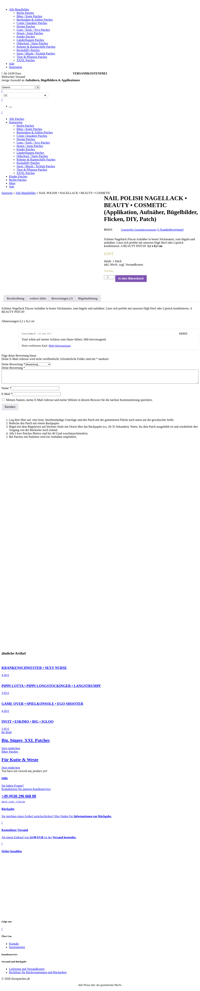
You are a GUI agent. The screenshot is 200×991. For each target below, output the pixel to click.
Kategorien (15, 122)
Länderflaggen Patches (30, 40)
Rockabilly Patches (28, 50)
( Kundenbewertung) (170, 229)
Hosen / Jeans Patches (30, 33)
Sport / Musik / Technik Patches (36, 53)
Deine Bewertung (13, 364)
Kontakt (14, 943)
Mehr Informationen (60, 345)
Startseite (7, 193)
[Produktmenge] (109, 277)
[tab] (15, 298)
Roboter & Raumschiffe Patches (36, 46)
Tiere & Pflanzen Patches (32, 56)
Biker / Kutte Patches (29, 16)
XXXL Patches (26, 60)
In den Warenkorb (131, 278)
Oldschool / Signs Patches (32, 43)
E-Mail (7, 393)
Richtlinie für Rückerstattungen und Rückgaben (38, 972)
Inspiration (15, 67)
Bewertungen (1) (62, 298)
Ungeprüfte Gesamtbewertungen (138, 229)
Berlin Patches (25, 12)
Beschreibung (15, 298)
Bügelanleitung (88, 298)
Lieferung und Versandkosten (26, 969)
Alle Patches (16, 118)
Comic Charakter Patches (32, 23)
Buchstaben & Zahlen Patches (35, 19)
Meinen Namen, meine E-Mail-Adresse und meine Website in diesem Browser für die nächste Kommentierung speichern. (79, 400)
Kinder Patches (26, 36)
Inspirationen (17, 947)
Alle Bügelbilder (19, 9)
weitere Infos (38, 298)
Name (6, 388)
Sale (11, 63)
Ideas (12, 183)
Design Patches (26, 26)
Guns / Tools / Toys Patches (33, 29)
